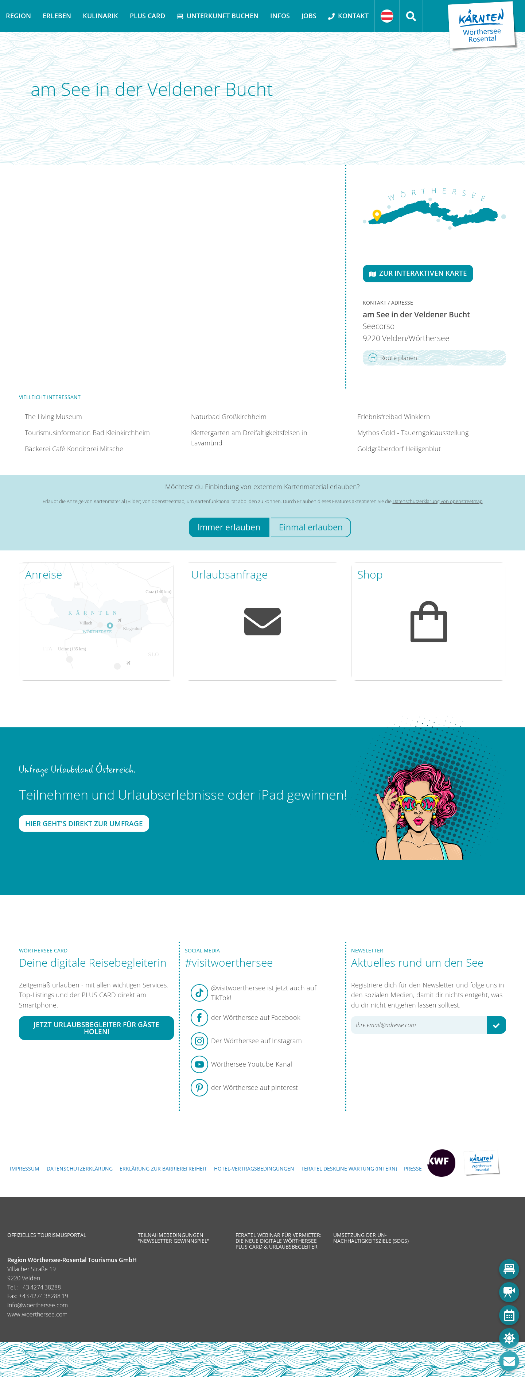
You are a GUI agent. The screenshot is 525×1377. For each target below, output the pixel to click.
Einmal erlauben (311, 527)
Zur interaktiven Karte (418, 273)
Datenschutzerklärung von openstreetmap (438, 501)
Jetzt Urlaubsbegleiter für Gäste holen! (96, 1028)
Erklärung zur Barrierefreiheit (163, 1168)
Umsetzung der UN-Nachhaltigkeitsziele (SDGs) (371, 1238)
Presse (413, 1168)
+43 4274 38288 (40, 1287)
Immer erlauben (229, 527)
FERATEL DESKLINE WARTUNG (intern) (349, 1168)
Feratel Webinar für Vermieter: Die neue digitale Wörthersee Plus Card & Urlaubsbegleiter (279, 1241)
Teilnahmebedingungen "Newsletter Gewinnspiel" (173, 1238)
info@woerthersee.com (37, 1305)
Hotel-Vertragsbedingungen (254, 1168)
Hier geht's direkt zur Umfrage (84, 823)
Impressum (24, 1168)
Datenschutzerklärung (80, 1168)
